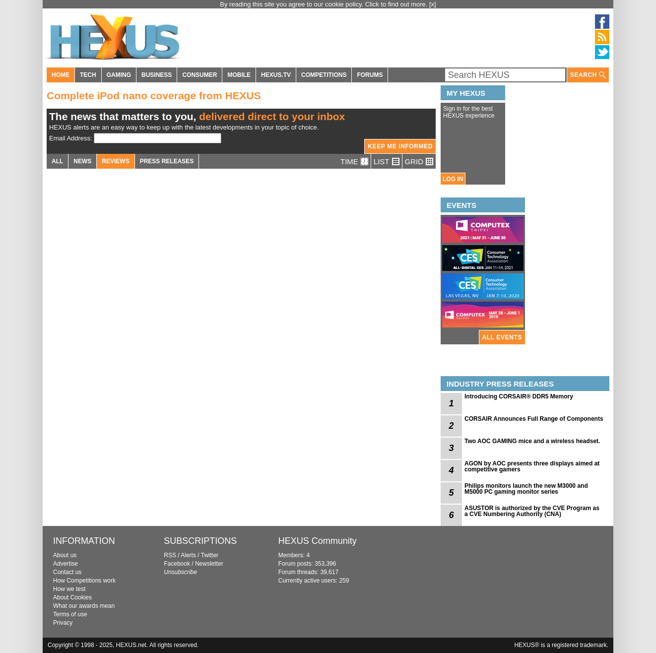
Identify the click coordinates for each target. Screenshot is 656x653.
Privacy (62, 622)
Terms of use (70, 614)
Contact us (67, 572)
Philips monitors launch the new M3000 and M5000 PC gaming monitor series (526, 489)
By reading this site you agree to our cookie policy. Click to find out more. (324, 4)
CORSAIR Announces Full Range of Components (533, 419)
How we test (69, 589)
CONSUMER (199, 74)
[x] (432, 4)
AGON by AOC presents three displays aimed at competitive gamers (531, 466)
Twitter (209, 555)
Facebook (177, 563)
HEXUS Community (317, 541)
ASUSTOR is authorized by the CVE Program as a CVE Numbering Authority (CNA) (531, 511)
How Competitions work (84, 580)
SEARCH (588, 75)
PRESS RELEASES (167, 161)
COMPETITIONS (323, 74)
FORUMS (370, 74)
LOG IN (453, 179)
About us (64, 555)
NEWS (82, 161)
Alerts (188, 555)
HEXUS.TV (276, 74)
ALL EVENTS (502, 337)
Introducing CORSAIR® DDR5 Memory (518, 396)
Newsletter (209, 563)
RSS (170, 555)
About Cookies (72, 597)
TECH (88, 74)
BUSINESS (156, 74)
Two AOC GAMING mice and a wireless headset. (532, 441)
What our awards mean (84, 605)
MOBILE (239, 74)
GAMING (119, 74)
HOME (60, 74)
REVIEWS (115, 161)
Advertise (65, 563)
